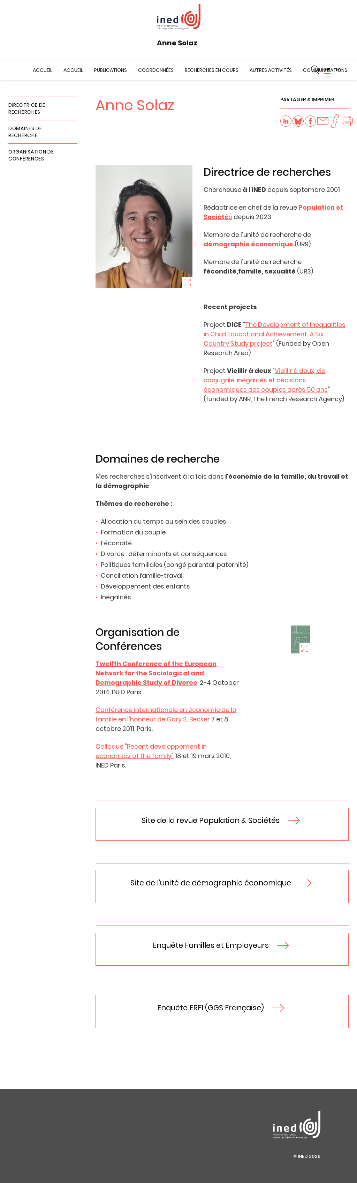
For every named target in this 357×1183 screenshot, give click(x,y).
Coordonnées (156, 70)
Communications (325, 70)
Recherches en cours (211, 70)
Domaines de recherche (25, 132)
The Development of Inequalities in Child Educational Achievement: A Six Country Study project (274, 334)
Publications (110, 70)
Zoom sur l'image (187, 282)
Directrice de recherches (26, 108)
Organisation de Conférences (31, 155)
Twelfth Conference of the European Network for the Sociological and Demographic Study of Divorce (156, 673)
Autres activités (271, 70)
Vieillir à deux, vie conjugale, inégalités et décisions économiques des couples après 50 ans (266, 380)
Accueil (42, 70)
